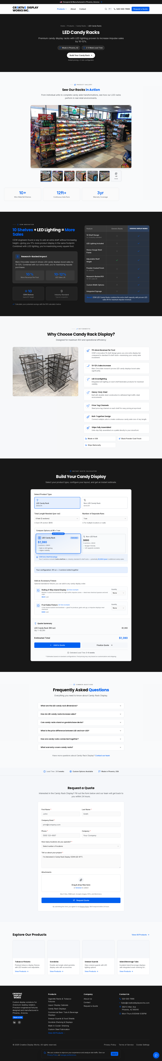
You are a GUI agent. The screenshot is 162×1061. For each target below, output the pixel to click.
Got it (114, 1054)
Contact (82, 9)
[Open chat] (156, 1055)
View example (72, 590)
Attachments (46, 872)
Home (63, 26)
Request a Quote (140, 9)
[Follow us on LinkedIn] (14, 1022)
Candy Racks (81, 26)
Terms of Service (126, 1045)
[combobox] (57, 518)
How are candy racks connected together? (81, 739)
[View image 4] (81, 176)
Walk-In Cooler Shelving (58, 1026)
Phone (45, 831)
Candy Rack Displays (57, 1009)
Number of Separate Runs (93, 513)
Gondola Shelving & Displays (60, 1022)
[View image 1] (46, 176)
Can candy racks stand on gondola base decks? (81, 722)
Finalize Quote (105, 645)
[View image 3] (69, 176)
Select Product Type (43, 494)
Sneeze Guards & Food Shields (61, 1018)
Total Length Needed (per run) (47, 513)
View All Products (140, 935)
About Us (88, 999)
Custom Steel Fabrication (59, 1029)
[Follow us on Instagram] (19, 1022)
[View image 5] (92, 176)
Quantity (114, 589)
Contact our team (102, 755)
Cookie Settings (142, 1045)
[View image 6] (104, 176)
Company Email (48, 820)
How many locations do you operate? (57, 842)
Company (86, 831)
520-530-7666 (122, 9)
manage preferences (68, 1055)
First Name (46, 809)
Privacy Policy (84, 906)
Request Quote (81, 900)
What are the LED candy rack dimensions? (81, 705)
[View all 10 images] (116, 176)
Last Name (87, 809)
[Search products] (108, 9)
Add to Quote (57, 645)
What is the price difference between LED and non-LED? (81, 730)
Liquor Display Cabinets (58, 1005)
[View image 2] (57, 176)
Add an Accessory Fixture (45, 581)
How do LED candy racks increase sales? (81, 714)
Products (62, 9)
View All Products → (56, 1033)
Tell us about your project (52, 853)
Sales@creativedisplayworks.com (134, 1003)
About (73, 9)
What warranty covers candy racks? (81, 747)
